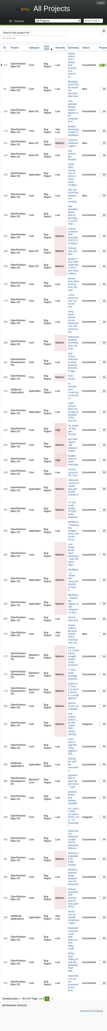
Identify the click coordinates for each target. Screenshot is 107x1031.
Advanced (10, 38)
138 (5, 195)
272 (5, 656)
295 (5, 764)
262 (5, 580)
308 (5, 877)
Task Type (48, 47)
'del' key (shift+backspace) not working (73, 195)
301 (5, 859)
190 (5, 342)
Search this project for (16, 32)
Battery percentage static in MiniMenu (73, 131)
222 (5, 412)
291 (5, 724)
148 (5, 215)
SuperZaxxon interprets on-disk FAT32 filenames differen (73, 839)
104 (5, 111)
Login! (100, 2)
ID (4, 47)
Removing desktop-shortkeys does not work (73, 343)
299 (5, 817)
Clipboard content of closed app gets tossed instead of (73, 487)
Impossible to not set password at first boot (73, 983)
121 (5, 143)
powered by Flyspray (91, 1011)
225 (5, 445)
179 (5, 300)
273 (5, 674)
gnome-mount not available (73, 706)
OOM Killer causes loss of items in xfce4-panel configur (72, 174)
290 (5, 706)
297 (5, 797)
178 (5, 284)
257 (5, 509)
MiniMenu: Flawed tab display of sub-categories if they (73, 604)
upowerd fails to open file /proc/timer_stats (73, 781)
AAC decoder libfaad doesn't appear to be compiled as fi (73, 111)
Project (15, 47)
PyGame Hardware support (73, 143)
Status (86, 47)
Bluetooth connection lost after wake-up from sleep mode (73, 938)
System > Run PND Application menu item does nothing (73, 266)
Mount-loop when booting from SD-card (73, 284)
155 (5, 236)
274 (5, 691)
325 (5, 983)
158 (5, 251)
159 (5, 266)
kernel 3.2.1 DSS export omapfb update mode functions (73, 656)
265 (5, 603)
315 (5, 898)
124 (5, 155)
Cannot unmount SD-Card (73, 472)
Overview (19, 21)
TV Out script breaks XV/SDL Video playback (73, 510)
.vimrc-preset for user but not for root (73, 301)
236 (5, 472)
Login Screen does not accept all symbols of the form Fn (73, 412)
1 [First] (47, 998)
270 (5, 634)
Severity (60, 47)
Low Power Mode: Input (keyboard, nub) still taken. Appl (73, 554)
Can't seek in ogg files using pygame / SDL (73, 746)
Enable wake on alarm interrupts (73, 460)
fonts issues (71, 377)
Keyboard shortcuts (14, 1005)
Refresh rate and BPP (72, 251)
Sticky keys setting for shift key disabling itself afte (73, 962)
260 (5, 554)
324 (5, 962)
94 (4, 89)
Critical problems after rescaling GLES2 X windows (73, 236)
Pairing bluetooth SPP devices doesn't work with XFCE (73, 898)
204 (5, 377)
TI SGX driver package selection (73, 674)
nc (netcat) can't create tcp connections (73, 391)
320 (5, 938)
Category (34, 47)
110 (5, 130)
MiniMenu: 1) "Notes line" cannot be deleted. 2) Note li (73, 580)
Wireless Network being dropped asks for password (73, 877)
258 (5, 530)
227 (5, 65)
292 (5, 746)
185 (5, 321)
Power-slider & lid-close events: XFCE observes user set (73, 634)
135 (5, 174)
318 (5, 917)
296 (5, 781)
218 (5, 391)
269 (5, 618)
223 (5, 430)
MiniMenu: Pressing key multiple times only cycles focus (73, 531)
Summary (73, 47)
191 (5, 362)
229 (5, 460)
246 (5, 489)
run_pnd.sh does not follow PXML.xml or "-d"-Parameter (73, 817)
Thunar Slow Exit (73, 619)
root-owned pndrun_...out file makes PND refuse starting (73, 724)
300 (5, 839)
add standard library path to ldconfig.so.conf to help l (73, 215)
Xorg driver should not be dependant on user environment (73, 321)
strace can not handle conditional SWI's (73, 917)
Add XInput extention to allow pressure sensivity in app (73, 362)
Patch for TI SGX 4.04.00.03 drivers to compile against (73, 691)
